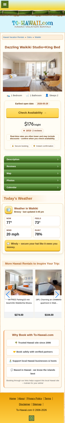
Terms (47, 398)
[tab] (32, 159)
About (21, 398)
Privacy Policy (34, 398)
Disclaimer (24, 404)
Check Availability (30, 112)
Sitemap (37, 404)
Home (13, 398)
